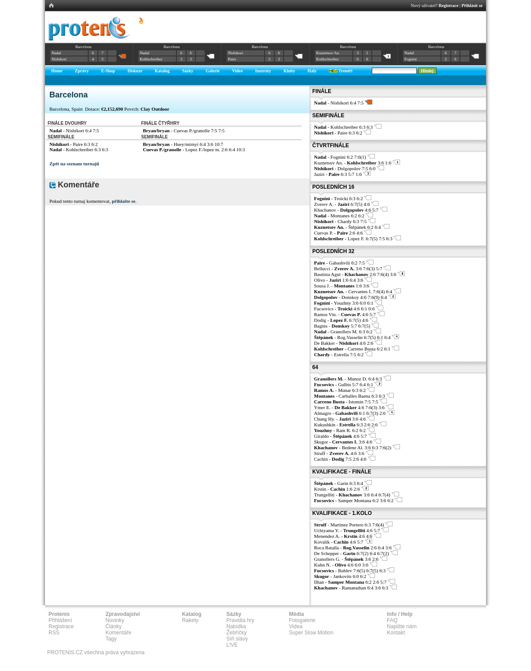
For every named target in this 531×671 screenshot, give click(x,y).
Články (113, 626)
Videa (295, 626)
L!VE (232, 645)
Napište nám (401, 626)
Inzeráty (263, 70)
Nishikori (59, 59)
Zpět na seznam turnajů (74, 163)
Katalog (162, 70)
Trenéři (340, 70)
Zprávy (82, 70)
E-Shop (108, 70)
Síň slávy (237, 639)
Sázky (188, 70)
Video (237, 70)
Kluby (289, 70)
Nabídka (236, 626)
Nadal (56, 53)
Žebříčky (236, 633)
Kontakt (396, 633)
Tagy (110, 639)
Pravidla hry (240, 620)
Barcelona (83, 47)
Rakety (190, 620)
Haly (312, 70)
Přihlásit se (472, 5)
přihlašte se (123, 201)
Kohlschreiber (151, 59)
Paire (232, 59)
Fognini (410, 59)
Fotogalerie (302, 620)
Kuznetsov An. (328, 53)
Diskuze (134, 70)
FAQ (392, 620)
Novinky (114, 620)
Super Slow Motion (311, 633)
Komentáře (118, 633)
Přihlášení (60, 620)
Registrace (449, 5)
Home (57, 70)
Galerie (213, 70)
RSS (54, 633)
